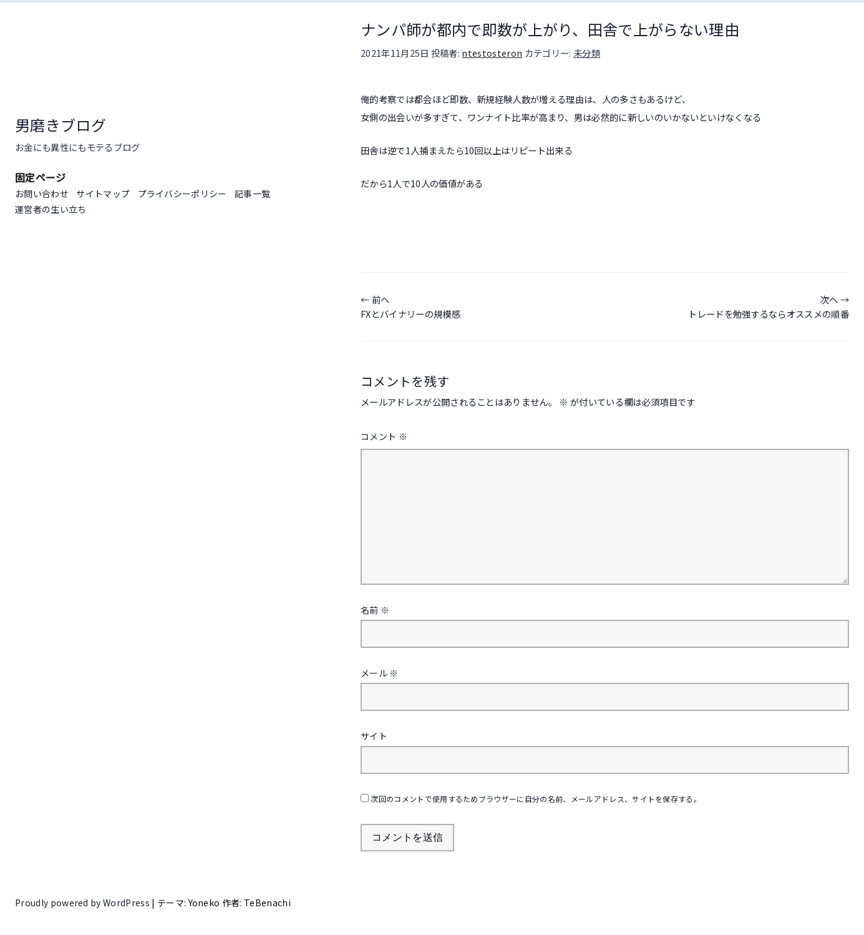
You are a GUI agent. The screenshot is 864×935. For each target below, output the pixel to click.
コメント (384, 436)
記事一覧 (252, 193)
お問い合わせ (42, 193)
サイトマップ (103, 193)
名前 (375, 610)
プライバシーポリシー (182, 193)
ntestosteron (492, 52)
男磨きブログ (60, 124)
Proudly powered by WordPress (83, 902)
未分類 (586, 52)
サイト (374, 736)
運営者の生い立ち (51, 209)
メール (380, 673)
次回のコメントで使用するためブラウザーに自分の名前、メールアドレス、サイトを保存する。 (536, 798)
